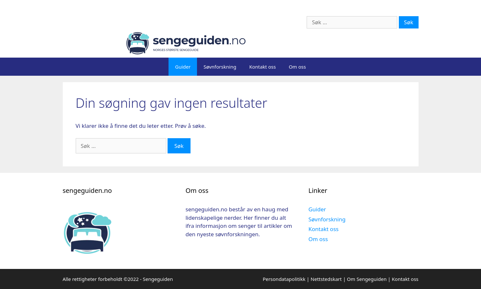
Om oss (297, 66)
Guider (183, 66)
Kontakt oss (262, 66)
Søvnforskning (219, 66)
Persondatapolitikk (284, 279)
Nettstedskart (326, 279)
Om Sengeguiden (367, 279)
